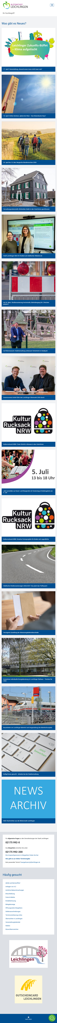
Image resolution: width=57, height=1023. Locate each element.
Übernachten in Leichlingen (14, 918)
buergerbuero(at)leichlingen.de (30, 862)
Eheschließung (10, 894)
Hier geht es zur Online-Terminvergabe (18, 859)
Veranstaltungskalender (13, 922)
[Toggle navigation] (52, 5)
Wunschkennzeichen (12, 929)
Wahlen (8, 926)
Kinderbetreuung (11, 901)
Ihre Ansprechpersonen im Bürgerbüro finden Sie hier (22, 855)
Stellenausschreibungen (13, 911)
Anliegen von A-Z (11, 886)
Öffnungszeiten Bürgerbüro (14, 908)
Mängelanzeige (10, 904)
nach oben (28, 1018)
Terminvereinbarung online (14, 915)
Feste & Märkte (10, 897)
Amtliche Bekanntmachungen (15, 890)
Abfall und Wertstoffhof (13, 883)
